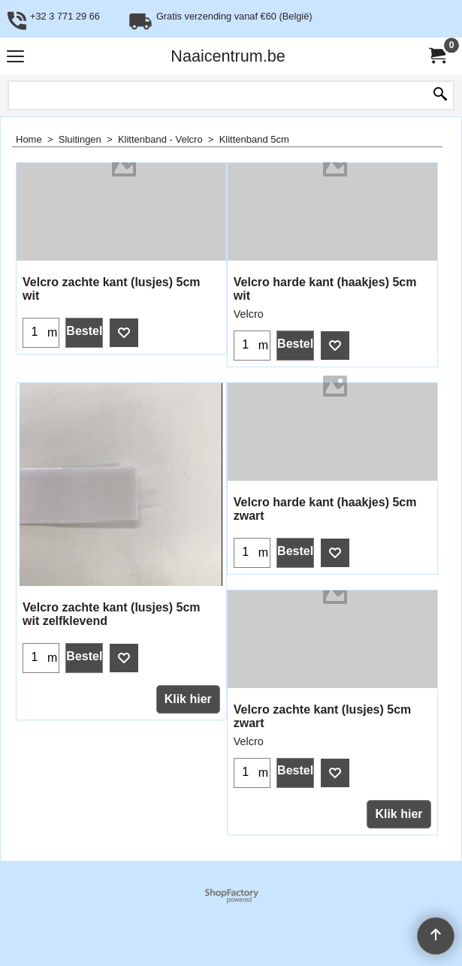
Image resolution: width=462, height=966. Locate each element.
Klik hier (188, 699)
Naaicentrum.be (228, 56)
